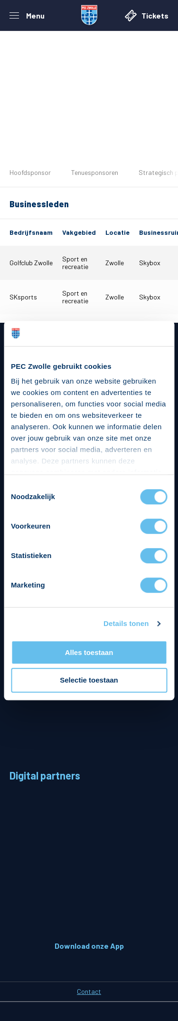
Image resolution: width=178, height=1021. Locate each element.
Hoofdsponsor (30, 172)
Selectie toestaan (89, 680)
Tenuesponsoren (94, 172)
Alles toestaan (89, 652)
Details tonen (126, 623)
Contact (89, 991)
